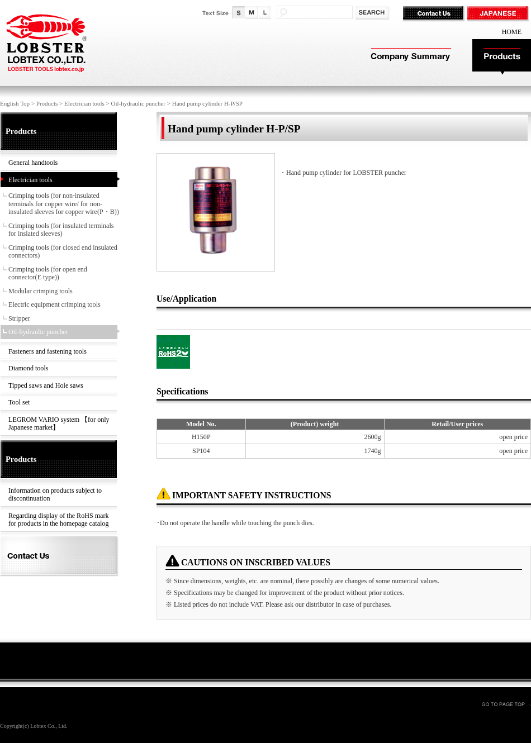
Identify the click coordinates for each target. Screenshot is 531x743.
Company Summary (409, 57)
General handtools (33, 162)
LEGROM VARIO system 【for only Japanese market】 (59, 424)
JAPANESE (499, 14)
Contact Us (434, 14)
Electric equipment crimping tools (54, 304)
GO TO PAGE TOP (506, 704)
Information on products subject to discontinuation (55, 495)
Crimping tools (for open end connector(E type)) (47, 273)
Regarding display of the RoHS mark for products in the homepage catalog (58, 520)
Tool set (19, 402)
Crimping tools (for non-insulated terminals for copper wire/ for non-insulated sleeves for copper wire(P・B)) (63, 204)
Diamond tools (28, 368)
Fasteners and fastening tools (47, 351)
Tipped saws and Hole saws (45, 385)
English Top (15, 103)
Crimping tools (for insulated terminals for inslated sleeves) (61, 230)
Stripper (19, 318)
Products (501, 57)
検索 (373, 13)
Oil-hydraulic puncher (138, 103)
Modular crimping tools (40, 291)
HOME (511, 32)
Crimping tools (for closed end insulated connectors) (62, 252)
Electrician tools (84, 103)
